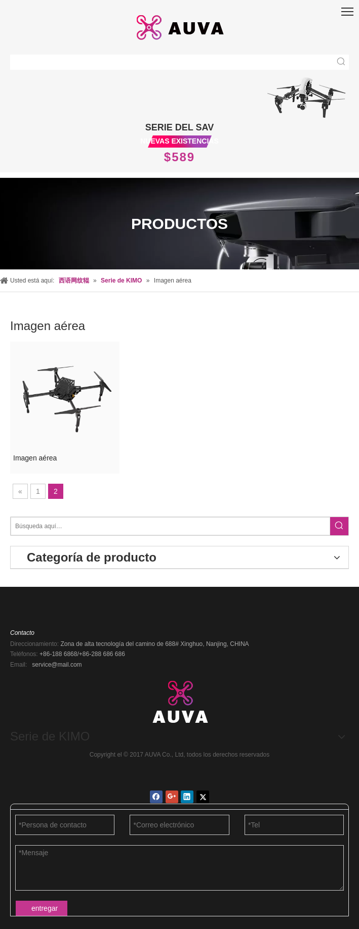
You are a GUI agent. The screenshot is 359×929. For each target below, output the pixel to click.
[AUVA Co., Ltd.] (180, 700)
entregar (44, 908)
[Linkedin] (187, 797)
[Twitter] (202, 797)
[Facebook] (156, 797)
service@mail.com (57, 664)
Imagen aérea (35, 458)
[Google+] (172, 797)
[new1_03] (306, 96)
